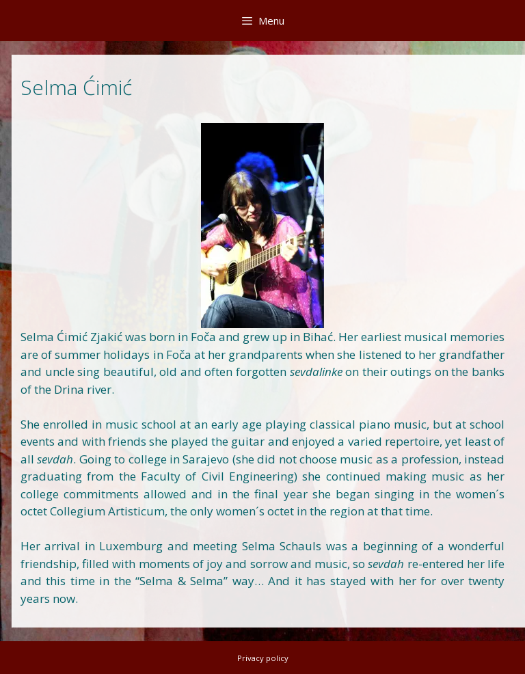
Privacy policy (262, 658)
